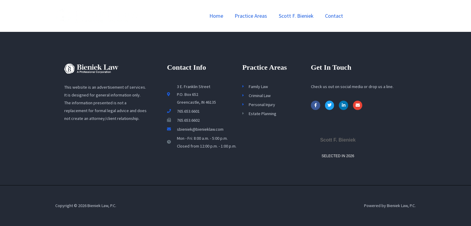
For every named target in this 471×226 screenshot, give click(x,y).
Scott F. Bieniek (297, 15)
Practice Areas (252, 15)
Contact (334, 15)
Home (219, 15)
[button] (385, 16)
